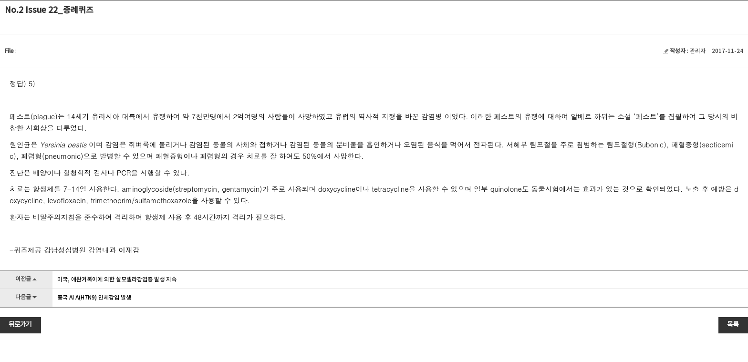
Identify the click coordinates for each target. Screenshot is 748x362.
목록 (732, 325)
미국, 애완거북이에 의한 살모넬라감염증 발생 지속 (117, 279)
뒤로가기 (20, 325)
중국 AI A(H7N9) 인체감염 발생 (94, 297)
